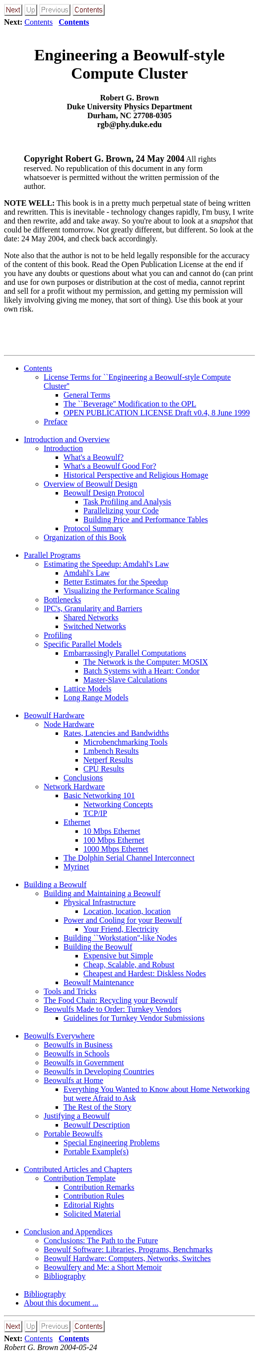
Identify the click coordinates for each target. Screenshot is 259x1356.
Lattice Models (87, 688)
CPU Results (103, 769)
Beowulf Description (97, 1125)
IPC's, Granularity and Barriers (93, 608)
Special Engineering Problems (112, 1142)
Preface (55, 421)
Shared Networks (91, 617)
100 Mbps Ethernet (113, 840)
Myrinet (76, 866)
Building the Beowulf (98, 947)
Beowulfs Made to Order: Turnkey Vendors (112, 1009)
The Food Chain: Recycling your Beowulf (111, 1000)
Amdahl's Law (87, 573)
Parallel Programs (52, 555)
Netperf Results (108, 760)
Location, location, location (127, 911)
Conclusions (83, 777)
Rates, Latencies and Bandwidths (116, 733)
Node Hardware (69, 724)
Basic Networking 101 (99, 795)
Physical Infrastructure (99, 902)
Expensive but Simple (118, 955)
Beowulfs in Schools (76, 1053)
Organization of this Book (85, 537)
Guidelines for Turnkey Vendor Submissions (134, 1018)
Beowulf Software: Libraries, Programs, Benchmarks (128, 1249)
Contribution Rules (94, 1196)
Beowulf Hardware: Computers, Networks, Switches (127, 1258)
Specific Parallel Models (83, 644)
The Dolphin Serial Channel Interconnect (129, 858)
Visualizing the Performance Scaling (122, 591)
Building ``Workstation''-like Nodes (120, 938)
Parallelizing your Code (121, 510)
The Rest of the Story (97, 1107)
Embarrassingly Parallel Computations (125, 653)
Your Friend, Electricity (121, 929)
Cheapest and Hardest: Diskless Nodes (144, 973)
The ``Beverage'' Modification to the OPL (130, 404)
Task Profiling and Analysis (127, 501)
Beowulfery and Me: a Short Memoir (103, 1267)
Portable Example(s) (96, 1151)
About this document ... (61, 1303)
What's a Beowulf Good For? (110, 466)
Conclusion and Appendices (68, 1231)
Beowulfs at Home (73, 1080)
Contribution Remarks (99, 1187)
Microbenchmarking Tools (125, 742)
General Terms (87, 395)
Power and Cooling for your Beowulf (123, 920)
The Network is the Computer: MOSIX (145, 662)
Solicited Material (92, 1214)
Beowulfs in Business (78, 1044)
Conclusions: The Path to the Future (101, 1240)
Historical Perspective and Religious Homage (136, 475)
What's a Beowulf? (94, 457)
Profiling (58, 635)
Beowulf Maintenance (99, 982)
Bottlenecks (62, 599)
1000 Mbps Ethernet (115, 849)
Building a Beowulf (55, 884)
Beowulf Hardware (54, 715)
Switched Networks (95, 626)
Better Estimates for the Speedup (116, 582)
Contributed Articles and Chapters (78, 1169)
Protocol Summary (93, 528)
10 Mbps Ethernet (111, 831)
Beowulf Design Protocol (104, 493)
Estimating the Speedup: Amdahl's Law (106, 564)
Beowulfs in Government (84, 1062)
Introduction (63, 448)
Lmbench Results (111, 751)
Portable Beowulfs (73, 1134)
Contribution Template (80, 1178)
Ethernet (77, 822)
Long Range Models (96, 697)
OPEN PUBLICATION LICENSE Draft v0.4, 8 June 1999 (157, 412)
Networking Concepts (118, 804)
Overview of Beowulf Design (90, 484)
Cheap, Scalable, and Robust (129, 964)
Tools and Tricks (70, 991)
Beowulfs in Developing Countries (99, 1071)
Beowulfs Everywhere (59, 1036)
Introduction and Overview (67, 439)
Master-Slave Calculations (125, 680)
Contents (38, 22)
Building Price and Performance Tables (145, 519)
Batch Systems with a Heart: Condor (141, 671)
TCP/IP (95, 813)
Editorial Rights (89, 1205)
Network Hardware (74, 786)
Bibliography (64, 1276)
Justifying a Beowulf (77, 1116)
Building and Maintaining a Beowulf (102, 893)
